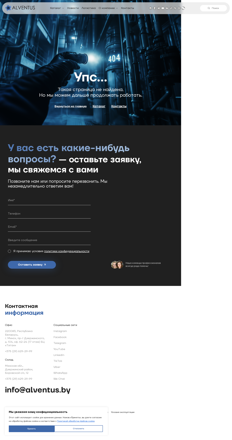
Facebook (67, 338)
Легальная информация (103, 417)
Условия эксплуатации (130, 417)
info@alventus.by (47, 391)
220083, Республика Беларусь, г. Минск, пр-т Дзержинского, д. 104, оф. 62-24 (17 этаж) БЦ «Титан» (32, 339)
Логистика (89, 8)
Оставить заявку (52, 259)
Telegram (67, 344)
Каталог (55, 8)
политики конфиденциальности (92, 245)
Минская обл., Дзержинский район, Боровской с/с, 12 (26, 370)
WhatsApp (68, 373)
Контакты (127, 8)
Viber (64, 368)
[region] (39, 414)
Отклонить (25, 427)
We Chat (66, 379)
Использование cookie (76, 417)
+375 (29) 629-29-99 (25, 352)
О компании (107, 8)
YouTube (67, 350)
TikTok (65, 361)
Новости (73, 8)
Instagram (67, 332)
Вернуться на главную (96, 116)
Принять (55, 427)
